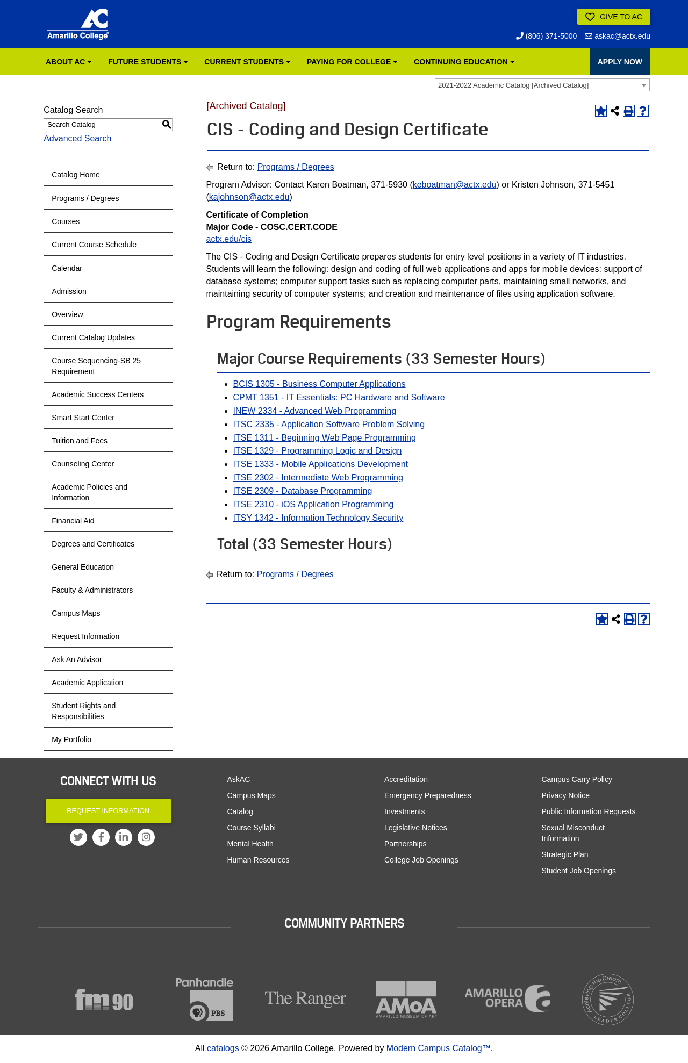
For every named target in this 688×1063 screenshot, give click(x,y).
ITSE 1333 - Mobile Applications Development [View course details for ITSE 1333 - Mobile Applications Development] (320, 464)
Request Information (85, 636)
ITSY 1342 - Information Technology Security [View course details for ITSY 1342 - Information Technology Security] (318, 517)
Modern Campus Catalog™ (438, 1048)
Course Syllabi (251, 827)
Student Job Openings (579, 870)
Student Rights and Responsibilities (84, 711)
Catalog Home (76, 174)
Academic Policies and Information (89, 492)
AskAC (238, 779)
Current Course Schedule (94, 244)
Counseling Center (83, 463)
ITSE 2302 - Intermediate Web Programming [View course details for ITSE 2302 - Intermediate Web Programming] (318, 477)
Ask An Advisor (77, 659)
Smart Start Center (83, 417)
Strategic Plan (565, 854)
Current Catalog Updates (93, 337)
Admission (69, 291)
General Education (83, 567)
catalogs (223, 1048)
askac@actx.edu (617, 36)
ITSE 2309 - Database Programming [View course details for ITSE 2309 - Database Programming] (302, 490)
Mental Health (250, 843)
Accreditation (406, 779)
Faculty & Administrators (92, 590)
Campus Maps (76, 613)
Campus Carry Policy (577, 779)
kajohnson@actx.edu (249, 197)
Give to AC (613, 17)
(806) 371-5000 (546, 36)
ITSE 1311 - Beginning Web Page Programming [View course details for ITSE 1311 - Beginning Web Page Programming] (324, 437)
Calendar (67, 268)
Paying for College (352, 62)
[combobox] (542, 84)
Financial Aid (73, 520)
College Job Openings (421, 860)
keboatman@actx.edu (455, 184)
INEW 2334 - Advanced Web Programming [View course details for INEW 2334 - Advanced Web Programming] (315, 410)
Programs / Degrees (85, 198)
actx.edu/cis (229, 238)
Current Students (247, 62)
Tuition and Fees (80, 440)
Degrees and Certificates (93, 544)
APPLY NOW (620, 62)
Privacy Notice (566, 795)
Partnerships (405, 843)
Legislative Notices (415, 827)
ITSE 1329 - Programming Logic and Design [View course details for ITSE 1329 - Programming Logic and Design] (317, 450)
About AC (69, 62)
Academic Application (87, 682)
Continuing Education (464, 62)
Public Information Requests (589, 811)
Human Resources (258, 860)
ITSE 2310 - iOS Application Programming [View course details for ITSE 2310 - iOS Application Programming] (313, 504)
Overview (67, 314)
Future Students (148, 62)
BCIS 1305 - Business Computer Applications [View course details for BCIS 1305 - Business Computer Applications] (319, 384)
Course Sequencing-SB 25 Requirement (96, 366)
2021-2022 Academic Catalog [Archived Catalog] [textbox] (513, 85)
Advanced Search (77, 138)
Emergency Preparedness (427, 795)
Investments (404, 811)
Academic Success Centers (98, 394)
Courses (66, 221)
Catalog (240, 811)
